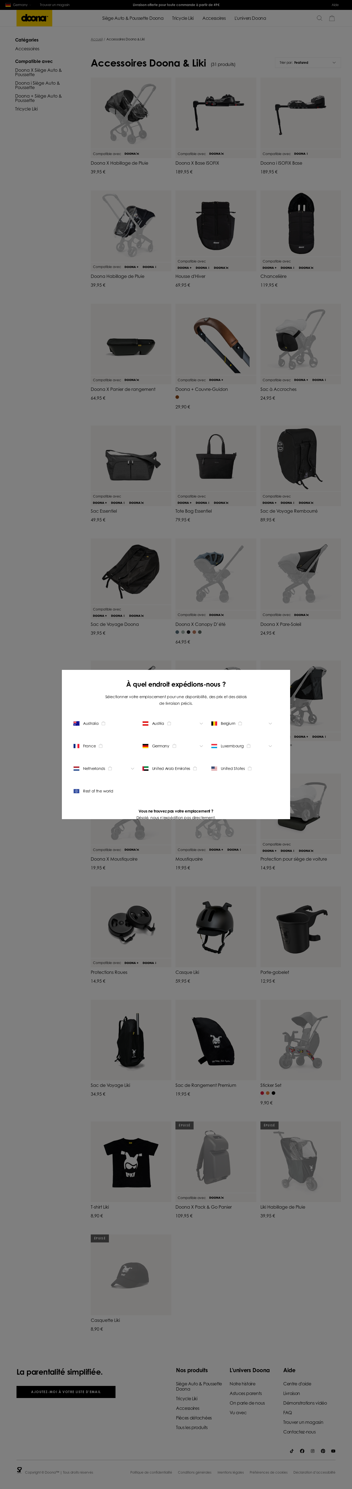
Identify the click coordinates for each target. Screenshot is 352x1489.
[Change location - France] (104, 746)
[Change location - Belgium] (242, 723)
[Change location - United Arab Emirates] (173, 768)
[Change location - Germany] (173, 746)
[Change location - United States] (242, 768)
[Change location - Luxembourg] (242, 746)
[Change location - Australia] (104, 723)
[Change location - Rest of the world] (104, 791)
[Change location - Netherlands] (104, 768)
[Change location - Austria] (173, 723)
